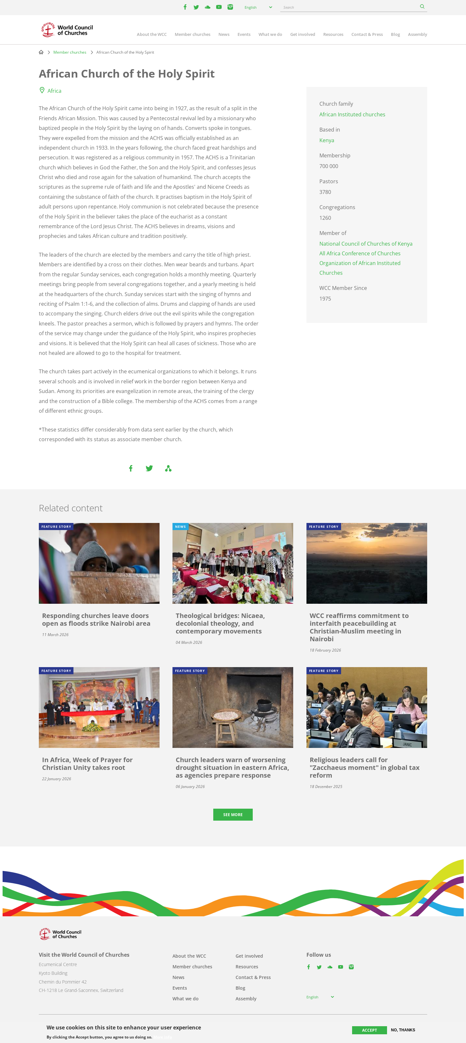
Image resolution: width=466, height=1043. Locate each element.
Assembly (417, 34)
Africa (54, 90)
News (223, 34)
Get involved (302, 34)
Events (244, 34)
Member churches (192, 34)
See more (233, 814)
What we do (270, 34)
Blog (395, 34)
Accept (369, 1030)
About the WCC (152, 34)
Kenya (326, 140)
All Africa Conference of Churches (360, 253)
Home (41, 52)
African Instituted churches (352, 114)
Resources (333, 34)
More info (162, 1037)
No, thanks (403, 1030)
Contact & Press (367, 34)
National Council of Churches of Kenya (366, 243)
